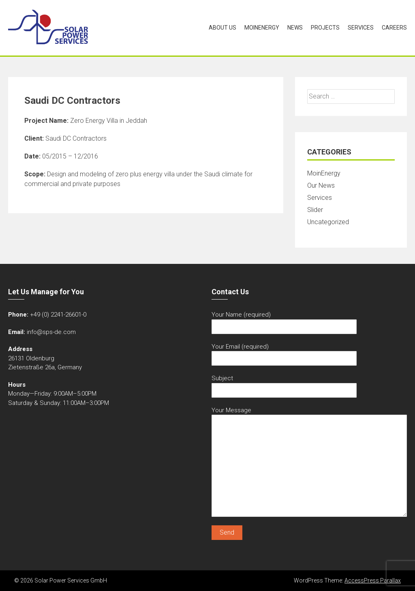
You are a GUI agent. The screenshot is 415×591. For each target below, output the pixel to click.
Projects (325, 27)
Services (361, 27)
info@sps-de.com (51, 332)
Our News (321, 185)
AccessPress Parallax (372, 580)
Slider (315, 210)
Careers (394, 27)
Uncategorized (328, 222)
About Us (222, 27)
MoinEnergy (261, 27)
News (295, 27)
